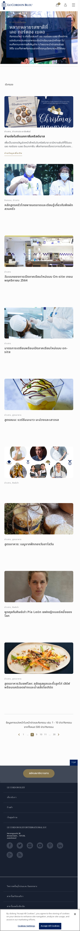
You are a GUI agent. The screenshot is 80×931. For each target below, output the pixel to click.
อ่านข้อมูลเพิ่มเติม (13, 153)
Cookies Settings (26, 926)
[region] (40, 920)
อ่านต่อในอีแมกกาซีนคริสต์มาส (24, 136)
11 (45, 734)
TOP (73, 762)
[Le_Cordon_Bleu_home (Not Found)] (17, 5)
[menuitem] (57, 5)
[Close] (75, 914)
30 (54, 734)
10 (41, 734)
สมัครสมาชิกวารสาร (39, 773)
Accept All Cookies (50, 926)
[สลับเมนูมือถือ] (73, 5)
